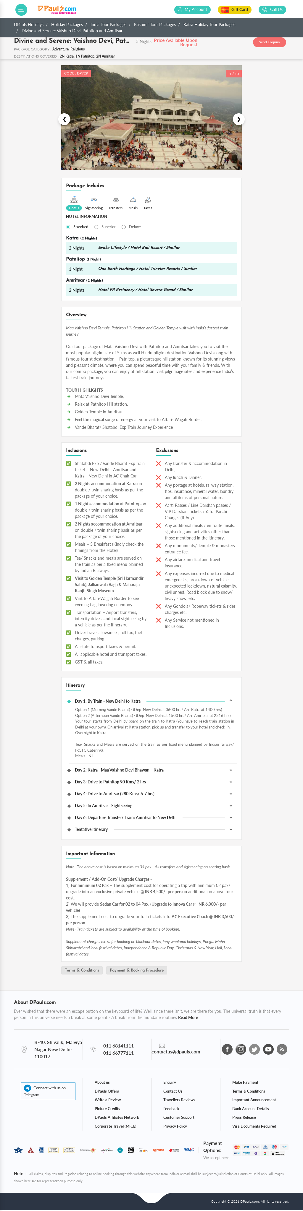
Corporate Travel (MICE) (115, 1126)
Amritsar (84, 281)
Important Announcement (254, 1100)
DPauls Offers (107, 1091)
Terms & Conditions (84, 971)
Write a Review (108, 1100)
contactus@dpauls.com (176, 1052)
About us (102, 1083)
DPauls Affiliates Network (117, 1118)
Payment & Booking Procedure (143, 971)
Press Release (244, 1118)
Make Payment (245, 1083)
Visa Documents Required (254, 1126)
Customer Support (178, 1118)
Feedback (171, 1109)
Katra (81, 238)
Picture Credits (107, 1109)
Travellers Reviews (179, 1100)
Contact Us (173, 1091)
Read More (188, 1018)
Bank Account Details (250, 1109)
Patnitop (83, 260)
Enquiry (169, 1083)
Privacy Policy (175, 1126)
